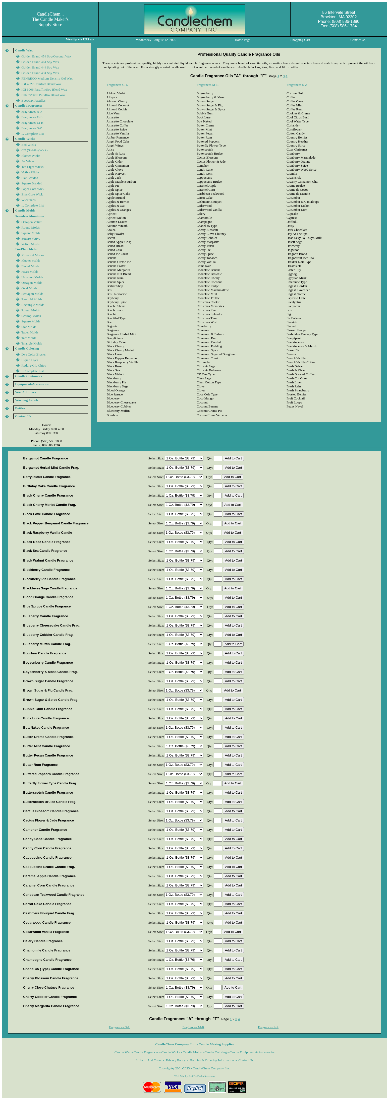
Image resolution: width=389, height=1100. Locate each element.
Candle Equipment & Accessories (252, 1052)
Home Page (242, 40)
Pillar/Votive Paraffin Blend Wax (43, 95)
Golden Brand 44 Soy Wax (40, 73)
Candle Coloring (215, 1052)
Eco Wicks (28, 145)
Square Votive (30, 238)
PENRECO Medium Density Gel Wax (47, 78)
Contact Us (245, 1060)
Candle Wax (123, 1052)
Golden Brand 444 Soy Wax (40, 67)
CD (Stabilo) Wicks (34, 150)
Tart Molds (28, 338)
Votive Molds (30, 244)
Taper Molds (29, 332)
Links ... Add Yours (148, 1060)
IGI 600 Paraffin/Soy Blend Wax (44, 89)
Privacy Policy (176, 1060)
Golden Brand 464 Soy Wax (40, 62)
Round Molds (30, 227)
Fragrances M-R (207, 85)
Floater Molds (30, 260)
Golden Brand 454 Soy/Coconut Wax (46, 56)
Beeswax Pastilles (33, 100)
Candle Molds (192, 1052)
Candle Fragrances (146, 1052)
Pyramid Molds (31, 299)
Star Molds (28, 327)
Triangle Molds (31, 343)
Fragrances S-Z (297, 85)
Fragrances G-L (117, 85)
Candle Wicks (170, 1052)
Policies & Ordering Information (212, 1060)
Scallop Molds (31, 316)
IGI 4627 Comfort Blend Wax (41, 84)
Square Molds (30, 233)
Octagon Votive (31, 222)
